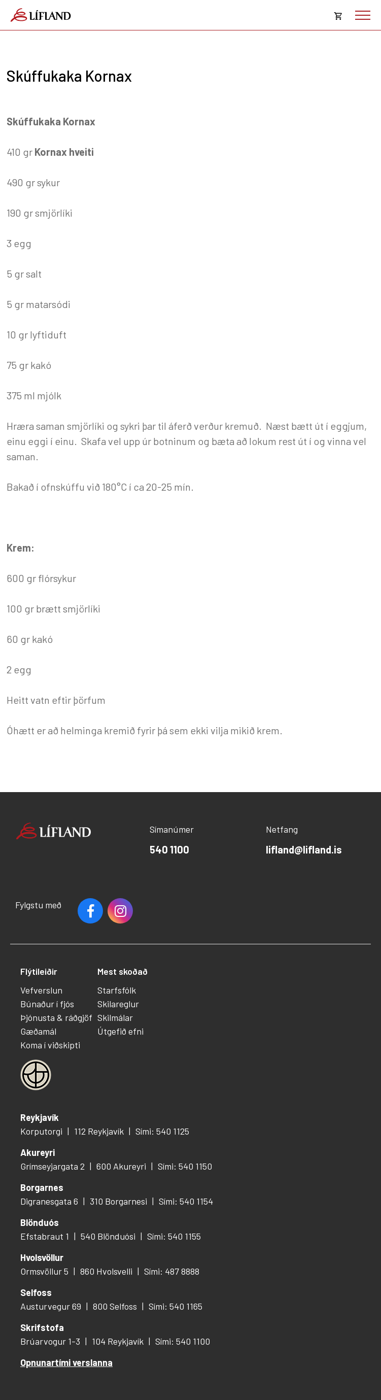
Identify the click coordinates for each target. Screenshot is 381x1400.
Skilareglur (118, 1003)
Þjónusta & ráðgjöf (56, 1017)
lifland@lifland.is (304, 849)
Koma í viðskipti (50, 1044)
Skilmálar (115, 1017)
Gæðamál (38, 1031)
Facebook (90, 911)
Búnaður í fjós (47, 1003)
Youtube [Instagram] (120, 911)
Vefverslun (41, 990)
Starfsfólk (116, 990)
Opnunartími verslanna (66, 1362)
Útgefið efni (120, 1031)
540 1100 (169, 849)
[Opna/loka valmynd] (362, 15)
